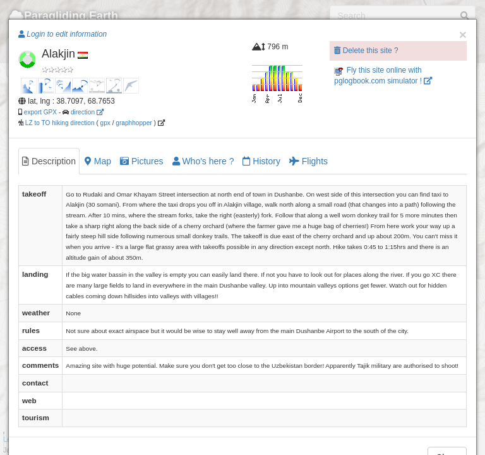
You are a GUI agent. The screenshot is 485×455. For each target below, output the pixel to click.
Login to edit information (62, 34)
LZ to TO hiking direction (59, 122)
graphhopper (134, 122)
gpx (105, 122)
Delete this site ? (366, 50)
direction (87, 112)
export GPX (40, 112)
